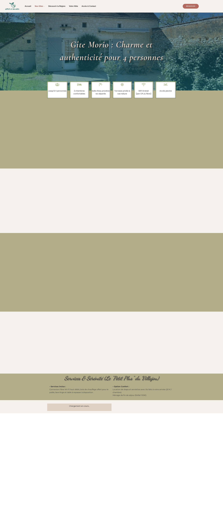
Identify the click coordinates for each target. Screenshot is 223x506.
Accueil (28, 6)
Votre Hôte (73, 6)
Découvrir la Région (56, 6)
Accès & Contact (89, 6)
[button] (199, 6)
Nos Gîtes (39, 6)
